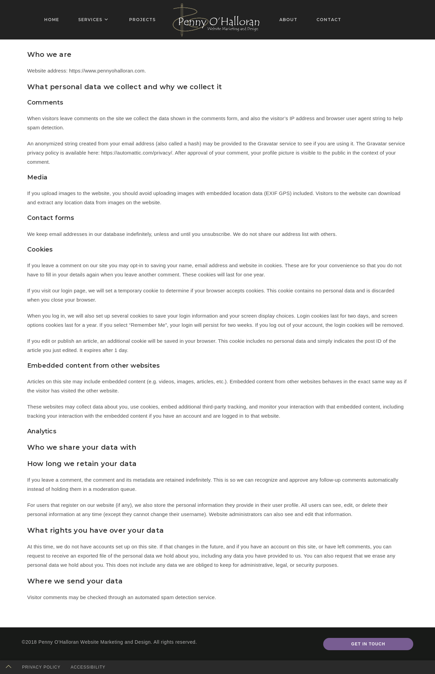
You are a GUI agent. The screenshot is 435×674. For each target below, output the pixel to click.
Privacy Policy (41, 667)
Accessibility (88, 667)
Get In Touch (368, 644)
